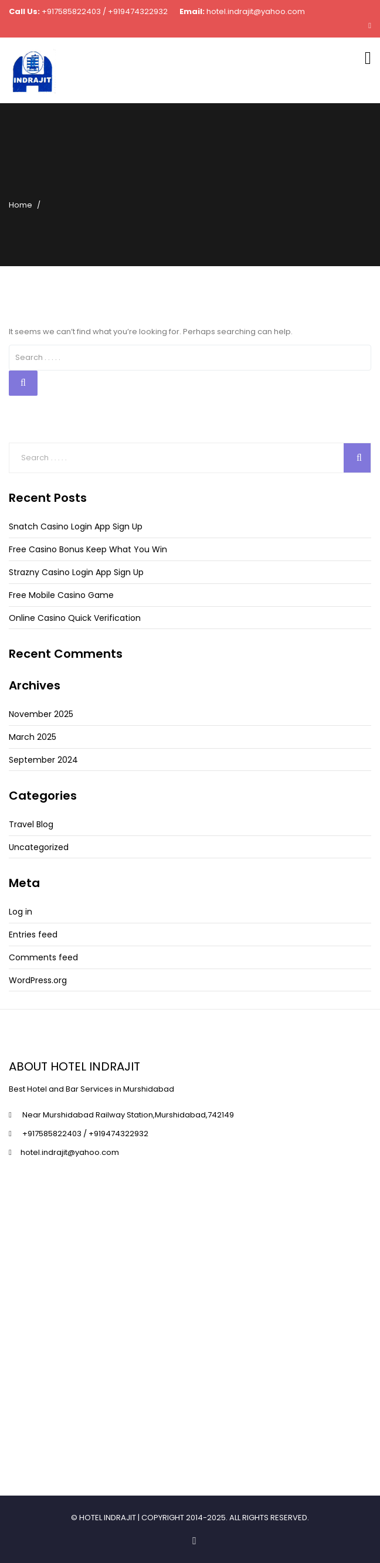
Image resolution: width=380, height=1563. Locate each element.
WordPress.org (38, 980)
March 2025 (32, 737)
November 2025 (41, 714)
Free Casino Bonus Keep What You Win (88, 549)
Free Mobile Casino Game (61, 595)
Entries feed (33, 934)
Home (20, 204)
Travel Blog (31, 824)
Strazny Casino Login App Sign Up (76, 572)
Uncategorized (39, 847)
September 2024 (43, 760)
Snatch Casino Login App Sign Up (75, 526)
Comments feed (43, 957)
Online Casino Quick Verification (75, 618)
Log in (20, 912)
